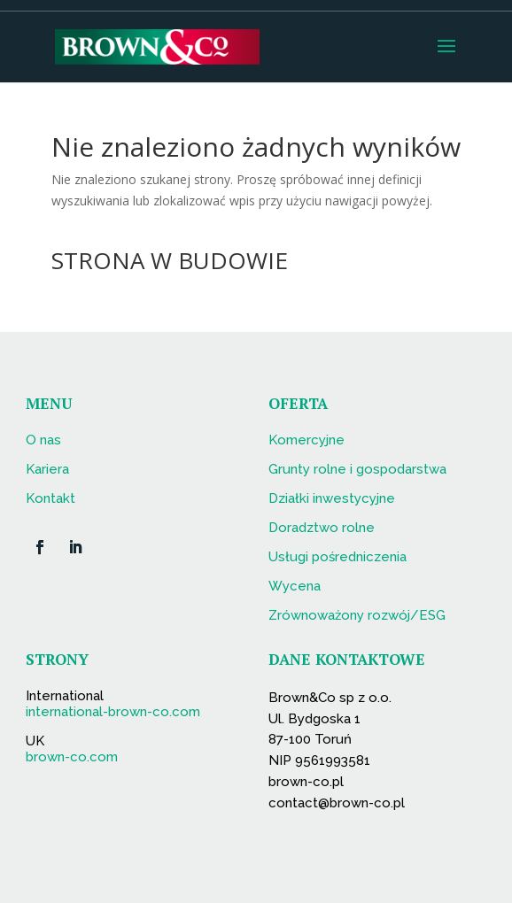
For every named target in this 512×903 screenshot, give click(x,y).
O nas (43, 440)
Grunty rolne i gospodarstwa (357, 469)
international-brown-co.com (113, 712)
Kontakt (50, 498)
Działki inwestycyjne (331, 498)
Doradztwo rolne (321, 528)
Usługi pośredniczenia (337, 557)
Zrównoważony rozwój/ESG (357, 615)
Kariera (47, 469)
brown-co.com (72, 757)
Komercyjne (306, 440)
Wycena (294, 586)
